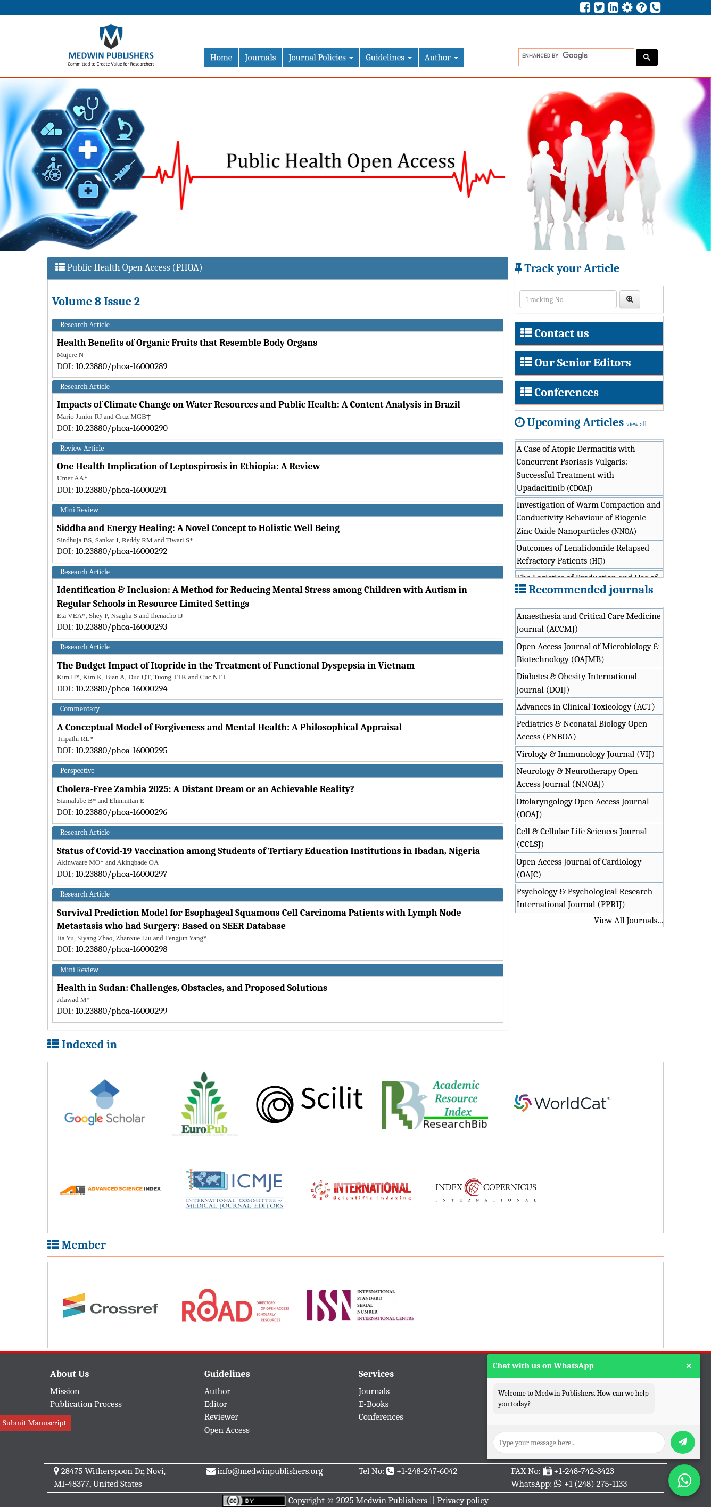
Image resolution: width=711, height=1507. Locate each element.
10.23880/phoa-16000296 (122, 812)
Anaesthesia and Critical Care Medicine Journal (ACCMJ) (589, 622)
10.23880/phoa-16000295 (122, 750)
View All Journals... (628, 920)
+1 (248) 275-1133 (595, 1484)
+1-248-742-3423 (583, 1471)
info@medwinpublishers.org (270, 1471)
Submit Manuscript (34, 1423)
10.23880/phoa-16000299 (122, 1011)
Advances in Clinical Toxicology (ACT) (586, 707)
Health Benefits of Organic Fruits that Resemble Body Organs (187, 342)
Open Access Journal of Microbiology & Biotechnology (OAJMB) (588, 652)
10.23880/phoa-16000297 (122, 874)
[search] (575, 56)
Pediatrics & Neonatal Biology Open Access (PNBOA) (582, 730)
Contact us (561, 333)
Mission (65, 1391)
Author (441, 57)
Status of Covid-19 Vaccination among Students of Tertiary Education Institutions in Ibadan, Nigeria (268, 851)
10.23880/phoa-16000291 (121, 490)
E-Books (373, 1404)
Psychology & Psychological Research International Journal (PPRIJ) (585, 897)
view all (636, 424)
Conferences (566, 393)
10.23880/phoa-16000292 (122, 551)
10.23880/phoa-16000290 (122, 428)
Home (221, 57)
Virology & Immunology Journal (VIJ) (586, 754)
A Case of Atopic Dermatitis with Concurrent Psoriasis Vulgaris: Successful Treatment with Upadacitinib (576, 468)
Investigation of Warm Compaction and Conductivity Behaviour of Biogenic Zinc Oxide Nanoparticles (589, 518)
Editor (215, 1404)
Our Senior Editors (582, 363)
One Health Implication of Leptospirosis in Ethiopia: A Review (188, 466)
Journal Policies (320, 57)
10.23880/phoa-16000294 (122, 688)
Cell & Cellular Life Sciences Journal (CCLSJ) (582, 837)
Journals (260, 57)
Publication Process (86, 1404)
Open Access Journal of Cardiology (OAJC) (579, 868)
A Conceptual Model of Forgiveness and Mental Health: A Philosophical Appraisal (229, 727)
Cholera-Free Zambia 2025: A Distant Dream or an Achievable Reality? (205, 789)
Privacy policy (463, 1500)
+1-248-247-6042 (427, 1471)
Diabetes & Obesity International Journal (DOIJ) (577, 682)
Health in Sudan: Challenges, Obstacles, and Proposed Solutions (192, 987)
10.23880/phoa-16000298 (122, 949)
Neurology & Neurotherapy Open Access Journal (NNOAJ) (577, 777)
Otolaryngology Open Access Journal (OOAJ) (583, 807)
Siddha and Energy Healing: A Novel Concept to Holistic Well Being (198, 528)
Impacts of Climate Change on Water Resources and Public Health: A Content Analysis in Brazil (258, 404)
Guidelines (389, 57)
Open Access (227, 1430)
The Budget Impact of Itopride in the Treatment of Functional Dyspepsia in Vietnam (236, 665)
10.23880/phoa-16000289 (122, 366)
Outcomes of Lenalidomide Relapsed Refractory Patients (583, 554)
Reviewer (221, 1417)
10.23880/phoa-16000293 (121, 627)
